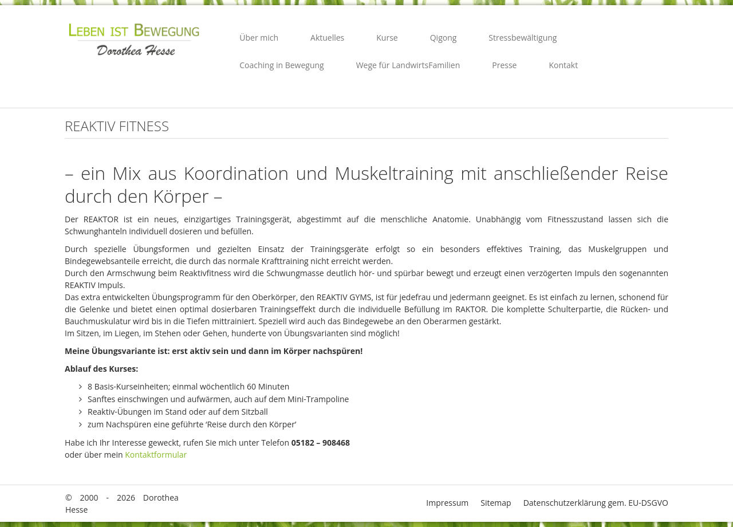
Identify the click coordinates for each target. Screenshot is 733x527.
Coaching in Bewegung (281, 65)
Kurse (386, 37)
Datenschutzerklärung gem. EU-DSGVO (595, 502)
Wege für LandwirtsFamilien (408, 65)
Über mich (258, 37)
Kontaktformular (156, 454)
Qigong (443, 37)
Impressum (447, 502)
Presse (504, 65)
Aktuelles (327, 37)
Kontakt (563, 65)
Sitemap (495, 502)
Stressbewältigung (522, 37)
